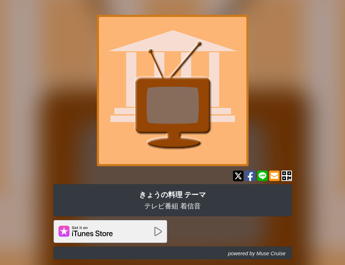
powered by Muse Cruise (256, 253)
